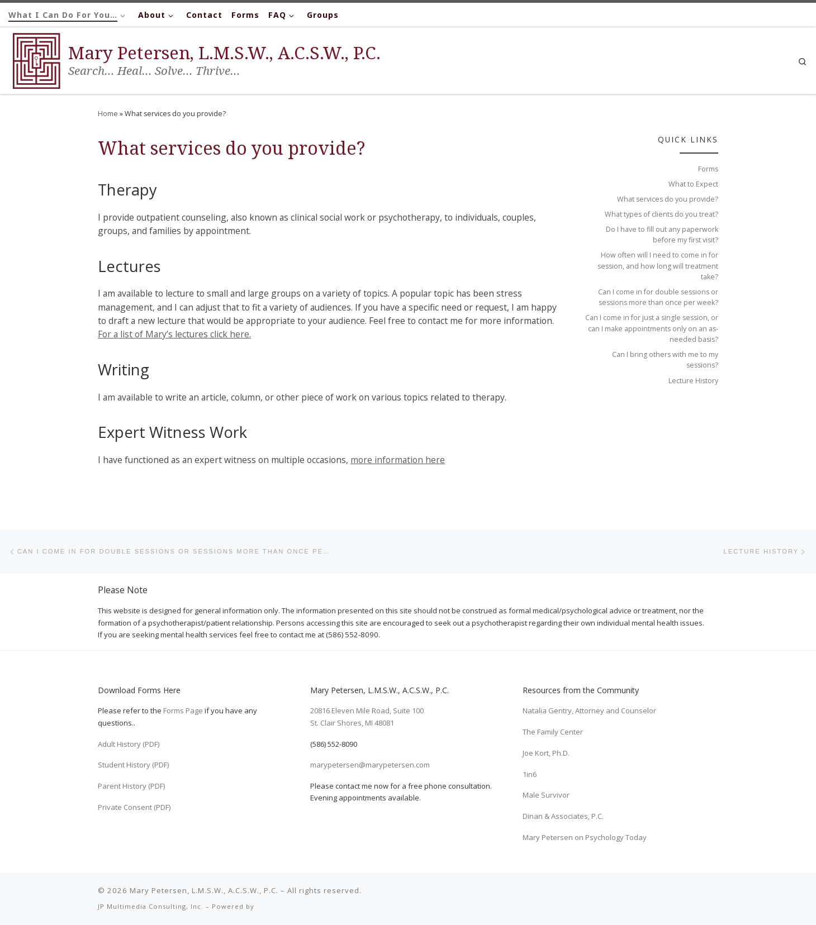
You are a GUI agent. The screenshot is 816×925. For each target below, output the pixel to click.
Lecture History (693, 380)
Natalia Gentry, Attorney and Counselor (589, 711)
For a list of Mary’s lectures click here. (174, 334)
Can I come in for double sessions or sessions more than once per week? (658, 297)
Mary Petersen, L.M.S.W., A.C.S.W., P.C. (204, 890)
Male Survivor (546, 795)
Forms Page (183, 711)
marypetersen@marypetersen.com (370, 765)
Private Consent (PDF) (134, 807)
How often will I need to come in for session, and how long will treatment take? (657, 266)
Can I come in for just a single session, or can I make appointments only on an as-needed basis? (651, 328)
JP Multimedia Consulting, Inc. (150, 906)
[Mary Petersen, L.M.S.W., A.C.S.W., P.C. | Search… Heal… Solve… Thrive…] (36, 58)
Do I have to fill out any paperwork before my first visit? (662, 235)
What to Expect (693, 184)
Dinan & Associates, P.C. (563, 816)
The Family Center (553, 732)
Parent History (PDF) (131, 786)
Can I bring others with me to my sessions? (665, 360)
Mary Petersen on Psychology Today (585, 837)
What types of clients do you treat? (661, 214)
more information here (397, 460)
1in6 (530, 774)
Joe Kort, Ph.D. (546, 753)
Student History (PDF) (133, 765)
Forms (708, 169)
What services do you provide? (667, 199)
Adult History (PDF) (128, 744)
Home (108, 113)
